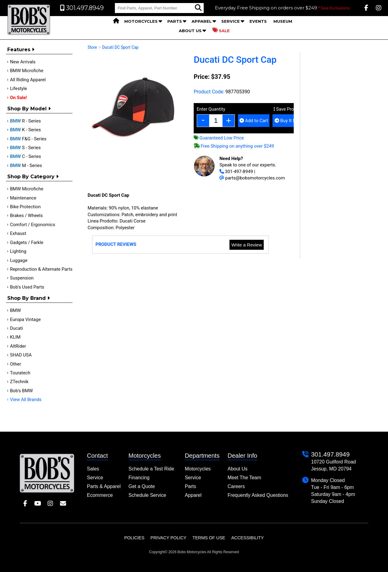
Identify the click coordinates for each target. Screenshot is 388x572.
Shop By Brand (28, 298)
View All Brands (26, 399)
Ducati (16, 328)
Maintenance (23, 198)
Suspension (22, 278)
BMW (15, 310)
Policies (134, 537)
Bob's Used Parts (27, 287)
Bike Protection (25, 206)
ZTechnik (19, 381)
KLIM (15, 337)
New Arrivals (22, 62)
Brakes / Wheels (26, 215)
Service (230, 21)
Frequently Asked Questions (258, 495)
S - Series (25, 147)
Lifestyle (18, 88)
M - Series (26, 165)
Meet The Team (244, 477)
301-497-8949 (236, 171)
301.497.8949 (330, 454)
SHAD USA (21, 355)
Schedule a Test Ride (151, 468)
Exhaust (18, 233)
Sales (93, 468)
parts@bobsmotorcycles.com (252, 178)
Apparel (202, 21)
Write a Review (246, 244)
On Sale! (18, 97)
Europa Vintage (25, 319)
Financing (139, 477)
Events (258, 21)
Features (20, 49)
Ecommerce (100, 495)
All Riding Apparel (28, 79)
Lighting (18, 251)
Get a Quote (142, 486)
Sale (221, 30)
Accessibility (247, 537)
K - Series (25, 129)
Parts (174, 21)
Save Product (288, 109)
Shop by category (33, 176)
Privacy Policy (168, 537)
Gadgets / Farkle (26, 242)
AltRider (18, 346)
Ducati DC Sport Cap (120, 47)
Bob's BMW (21, 390)
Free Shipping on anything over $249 (234, 146)
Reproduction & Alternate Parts (41, 269)
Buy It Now (288, 120)
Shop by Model (29, 109)
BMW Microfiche (26, 70)
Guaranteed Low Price (219, 138)
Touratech (20, 373)
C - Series (25, 156)
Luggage (18, 260)
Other (15, 364)
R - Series (25, 121)
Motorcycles (141, 21)
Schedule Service (147, 495)
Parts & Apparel (104, 486)
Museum (282, 21)
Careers (236, 486)
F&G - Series (28, 139)
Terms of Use (208, 537)
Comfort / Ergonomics (32, 224)
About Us (190, 30)
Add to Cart (253, 120)
